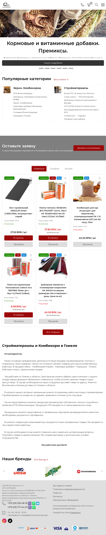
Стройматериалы (76, 88)
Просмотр (19, 244)
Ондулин (82, 116)
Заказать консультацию (88, 148)
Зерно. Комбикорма (27, 88)
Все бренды (41, 460)
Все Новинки (53, 332)
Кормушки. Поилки (22, 116)
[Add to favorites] (31, 178)
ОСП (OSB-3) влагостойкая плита (79, 106)
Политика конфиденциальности (69, 489)
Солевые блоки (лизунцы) (25, 112)
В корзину (19, 238)
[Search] (96, 4)
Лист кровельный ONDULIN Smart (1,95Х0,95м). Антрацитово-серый (19, 212)
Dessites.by (75, 512)
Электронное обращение (65, 500)
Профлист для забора (74, 119)
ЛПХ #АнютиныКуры (22, 93)
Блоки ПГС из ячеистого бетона (79, 93)
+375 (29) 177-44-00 (18, 507)
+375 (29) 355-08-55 (17, 503)
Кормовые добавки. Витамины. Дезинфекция (27, 107)
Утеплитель (69, 116)
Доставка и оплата (62, 485)
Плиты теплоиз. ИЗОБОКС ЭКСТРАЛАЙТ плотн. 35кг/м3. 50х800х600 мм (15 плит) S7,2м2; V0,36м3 (53, 212)
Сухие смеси (70, 97)
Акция (68, 168)
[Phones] (82, 4)
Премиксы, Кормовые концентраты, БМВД (30, 98)
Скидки (54, 168)
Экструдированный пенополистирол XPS (81, 111)
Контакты (57, 496)
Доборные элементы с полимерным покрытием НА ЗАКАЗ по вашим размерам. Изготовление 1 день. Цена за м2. (53, 290)
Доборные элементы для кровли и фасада (80, 101)
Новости (57, 493)
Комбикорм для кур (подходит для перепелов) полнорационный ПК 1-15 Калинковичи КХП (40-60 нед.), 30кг (87, 215)
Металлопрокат (86, 97)
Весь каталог (61, 79)
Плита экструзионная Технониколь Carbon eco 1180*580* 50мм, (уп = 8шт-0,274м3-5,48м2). (18, 289)
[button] (35, 68)
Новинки (39, 168)
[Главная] (6, 5)
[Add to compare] (31, 183)
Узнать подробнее (53, 63)
